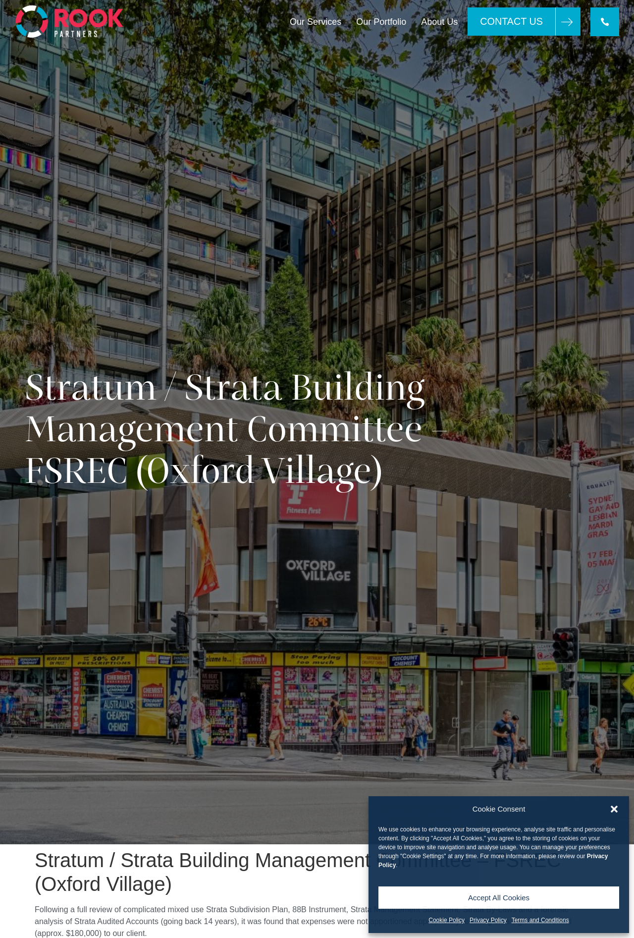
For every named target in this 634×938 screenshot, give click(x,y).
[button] (614, 809)
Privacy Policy (488, 920)
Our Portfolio (381, 22)
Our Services (315, 22)
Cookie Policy (446, 920)
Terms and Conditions (540, 920)
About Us (439, 22)
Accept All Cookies (498, 897)
